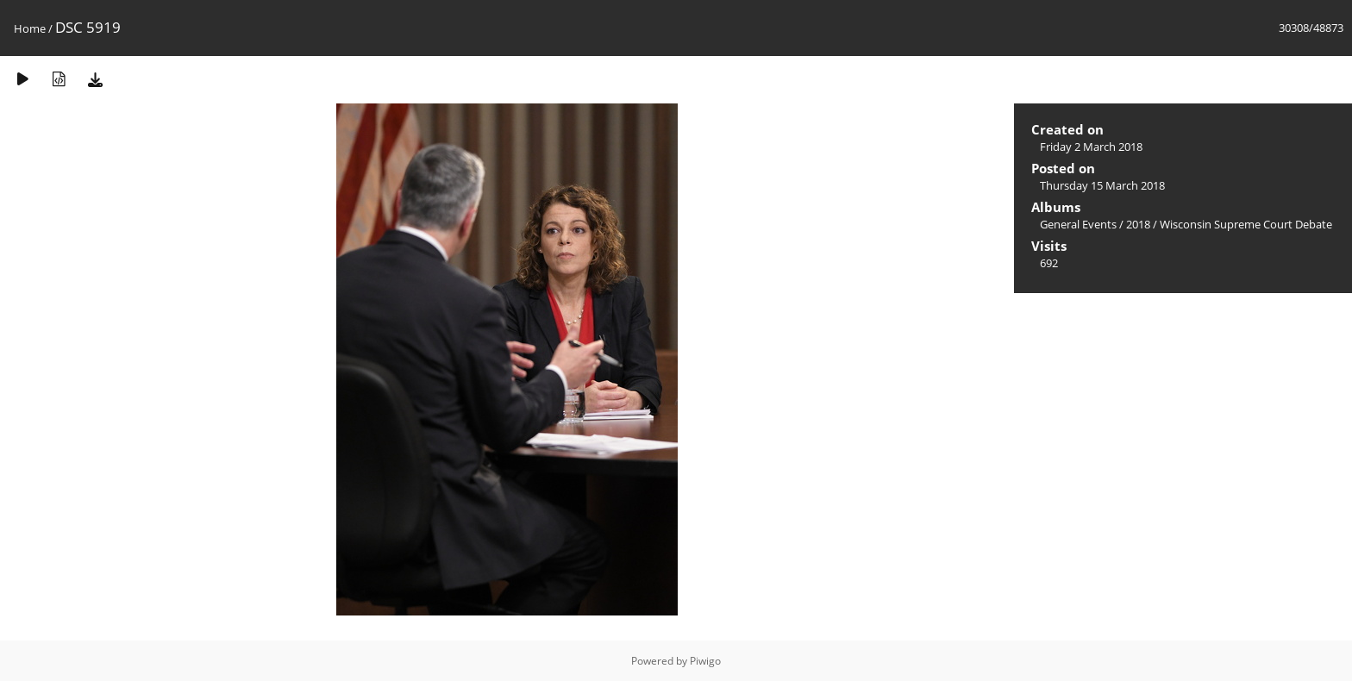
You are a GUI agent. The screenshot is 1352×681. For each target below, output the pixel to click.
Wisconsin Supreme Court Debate (1246, 224)
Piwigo (705, 660)
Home (30, 28)
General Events (1078, 224)
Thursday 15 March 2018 (1102, 185)
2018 (1138, 224)
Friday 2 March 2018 (1091, 146)
